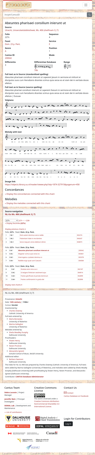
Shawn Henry (14, 340)
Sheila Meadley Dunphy (18, 332)
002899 (80, 276)
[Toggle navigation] (85, 4)
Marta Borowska (15, 319)
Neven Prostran (15, 346)
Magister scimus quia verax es (29, 254)
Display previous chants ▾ (15, 229)
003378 (81, 257)
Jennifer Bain (10, 399)
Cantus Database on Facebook (76, 396)
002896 (80, 279)
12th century (15, 302)
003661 (81, 254)
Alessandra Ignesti (16, 351)
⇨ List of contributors (13, 412)
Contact (68, 393)
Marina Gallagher (16, 324)
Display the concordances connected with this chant (30, 194)
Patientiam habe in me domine (31, 238)
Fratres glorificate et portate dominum (34, 276)
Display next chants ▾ (13, 285)
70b (36, 70)
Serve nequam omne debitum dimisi (33, 242)
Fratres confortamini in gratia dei (32, 279)
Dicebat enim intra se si (29, 269)
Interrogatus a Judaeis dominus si (30, 257)
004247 (79, 238)
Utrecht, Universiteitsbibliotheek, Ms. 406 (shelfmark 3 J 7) (32, 30)
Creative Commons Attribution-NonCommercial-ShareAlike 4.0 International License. (46, 404)
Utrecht (18, 299)
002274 (79, 235)
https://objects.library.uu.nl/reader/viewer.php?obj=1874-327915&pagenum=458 (42, 184)
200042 (8, 58)
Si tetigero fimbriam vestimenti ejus (33, 273)
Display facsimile (15, 223)
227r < (21, 220)
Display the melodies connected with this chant (28, 203)
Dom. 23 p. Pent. (12, 44)
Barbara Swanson (16, 359)
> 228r (27, 220)
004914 (80, 273)
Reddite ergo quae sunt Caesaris (29, 261)
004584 (81, 261)
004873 (79, 242)
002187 (80, 269)
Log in (68, 423)
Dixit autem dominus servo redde (32, 235)
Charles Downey (15, 311)
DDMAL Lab (9, 405)
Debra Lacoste (10, 392)
